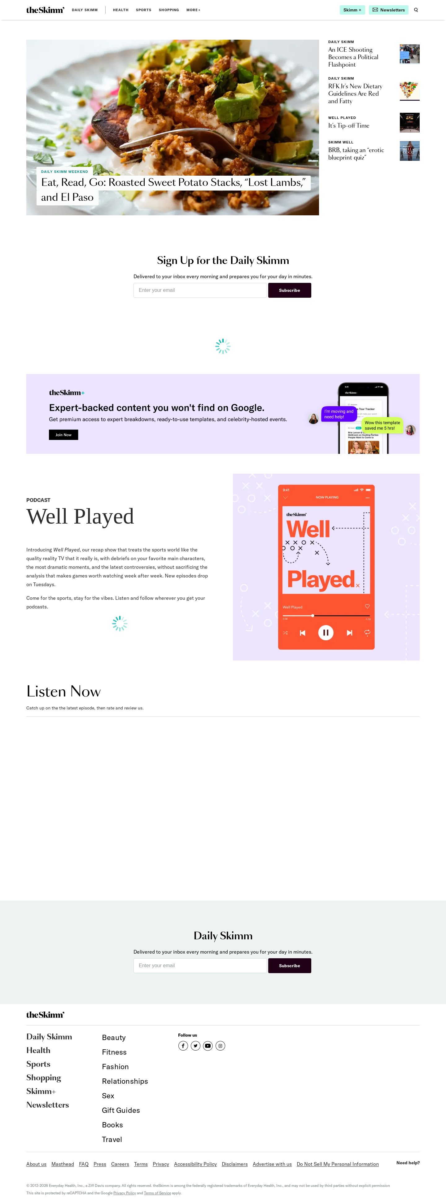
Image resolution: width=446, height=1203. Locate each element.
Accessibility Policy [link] (195, 1164)
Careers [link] (120, 1164)
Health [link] (121, 10)
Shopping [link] (169, 10)
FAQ (84, 1164)
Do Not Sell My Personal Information (338, 1164)
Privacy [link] (161, 1164)
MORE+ (193, 10)
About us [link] (36, 1164)
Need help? (408, 1163)
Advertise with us (272, 1164)
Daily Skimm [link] (85, 10)
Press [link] (100, 1164)
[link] (45, 10)
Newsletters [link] (47, 1105)
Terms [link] (141, 1164)
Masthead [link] (62, 1164)
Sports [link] (144, 10)
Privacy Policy (124, 1193)
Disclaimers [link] (235, 1164)
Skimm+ (41, 1091)
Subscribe (289, 290)
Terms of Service (157, 1193)
